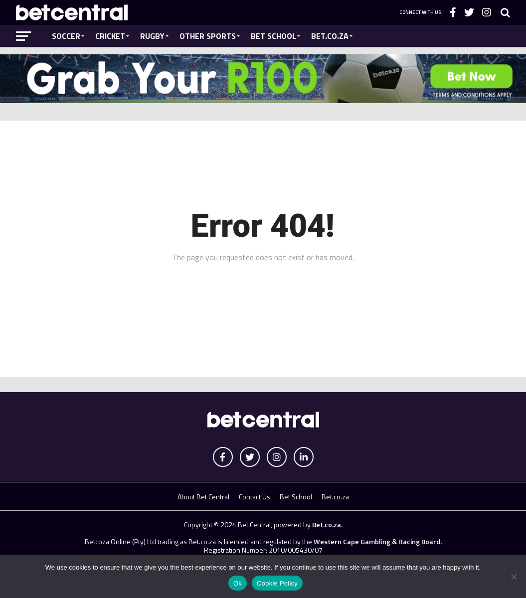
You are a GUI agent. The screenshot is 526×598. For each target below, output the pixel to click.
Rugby (152, 36)
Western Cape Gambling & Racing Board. (377, 541)
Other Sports (207, 36)
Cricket (110, 36)
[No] (514, 577)
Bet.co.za (330, 36)
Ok (237, 583)
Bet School (273, 36)
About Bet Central (203, 496)
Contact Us (254, 496)
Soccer (66, 36)
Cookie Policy (277, 583)
